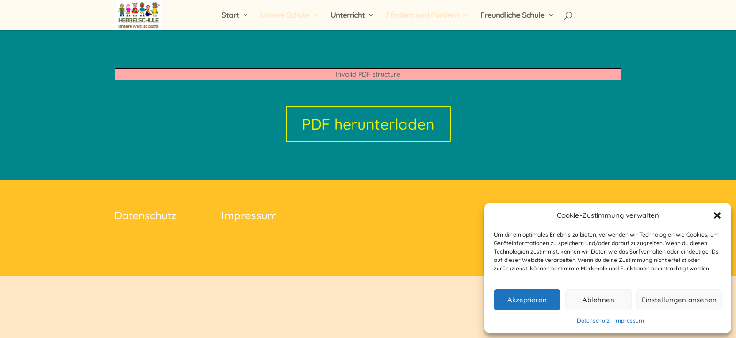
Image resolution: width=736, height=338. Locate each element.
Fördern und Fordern (422, 16)
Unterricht (347, 16)
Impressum (629, 320)
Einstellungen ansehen (679, 299)
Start (230, 16)
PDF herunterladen (368, 124)
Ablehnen (598, 299)
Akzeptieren (527, 299)
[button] (717, 215)
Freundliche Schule (512, 16)
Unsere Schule (285, 16)
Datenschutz (593, 320)
